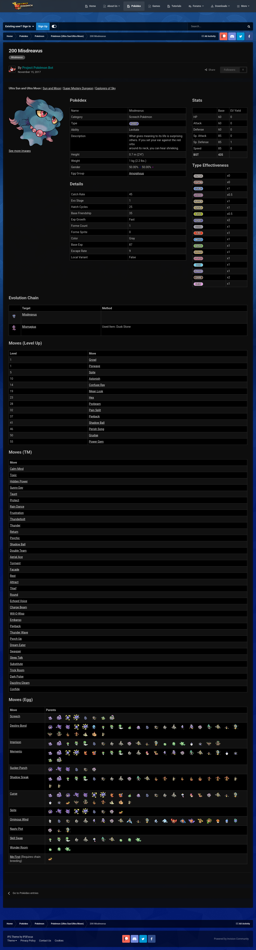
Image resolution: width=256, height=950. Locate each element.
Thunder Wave (19, 632)
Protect (14, 500)
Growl (92, 359)
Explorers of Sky (105, 88)
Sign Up (42, 26)
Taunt (13, 494)
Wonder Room (19, 847)
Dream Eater (18, 645)
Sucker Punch (18, 768)
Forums (223, 10)
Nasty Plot (16, 828)
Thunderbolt (17, 519)
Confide (15, 689)
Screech (15, 716)
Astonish (94, 378)
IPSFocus (28, 936)
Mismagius (29, 326)
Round (14, 594)
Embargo (15, 619)
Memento (16, 751)
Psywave (94, 366)
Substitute (16, 664)
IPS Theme (13, 936)
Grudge (93, 435)
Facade (14, 569)
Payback (94, 416)
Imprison (15, 742)
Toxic (13, 475)
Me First (15, 856)
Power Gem (96, 441)
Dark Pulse (17, 676)
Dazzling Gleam (20, 682)
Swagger (15, 651)
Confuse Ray (97, 385)
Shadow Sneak (19, 777)
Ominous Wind (19, 819)
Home (118, 10)
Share (210, 69)
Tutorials (202, 10)
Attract (14, 582)
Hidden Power (19, 481)
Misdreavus (29, 314)
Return (14, 531)
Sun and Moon (52, 88)
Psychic (15, 538)
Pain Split (95, 410)
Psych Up (16, 638)
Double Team (18, 550)
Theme (12, 940)
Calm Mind (17, 468)
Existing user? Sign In (19, 26)
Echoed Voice (18, 601)
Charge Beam (18, 607)
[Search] (202, 26)
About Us (138, 10)
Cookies (59, 940)
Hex (91, 397)
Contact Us (45, 940)
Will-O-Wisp (17, 613)
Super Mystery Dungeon (78, 88)
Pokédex (162, 10)
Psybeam (95, 403)
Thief (13, 588)
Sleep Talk (16, 657)
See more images (20, 150)
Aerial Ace (16, 557)
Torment (15, 563)
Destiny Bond (18, 725)
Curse (13, 793)
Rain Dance (17, 506)
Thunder (15, 525)
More (244, 10)
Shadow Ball (97, 422)
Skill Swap (16, 838)
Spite (92, 372)
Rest (13, 575)
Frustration (17, 512)
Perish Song (96, 429)
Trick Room (17, 670)
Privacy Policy (28, 940)
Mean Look (96, 391)
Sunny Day (16, 487)
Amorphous (136, 173)
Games (182, 10)
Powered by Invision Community (231, 938)
